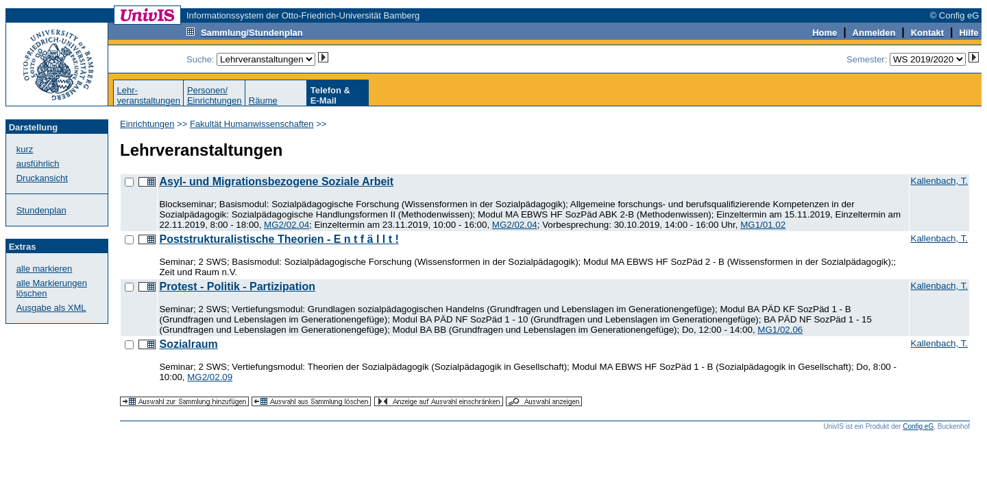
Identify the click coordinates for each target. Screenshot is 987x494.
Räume (263, 100)
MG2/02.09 (209, 377)
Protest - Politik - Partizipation (237, 286)
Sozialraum (188, 344)
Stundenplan (41, 210)
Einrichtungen (147, 124)
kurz (25, 149)
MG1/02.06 (780, 330)
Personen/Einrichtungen (214, 95)
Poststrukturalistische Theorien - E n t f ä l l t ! (278, 239)
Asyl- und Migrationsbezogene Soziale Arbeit (276, 181)
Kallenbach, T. (939, 181)
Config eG (918, 426)
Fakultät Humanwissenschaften (252, 124)
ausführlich (38, 163)
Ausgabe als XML (51, 308)
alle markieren (44, 268)
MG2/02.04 (286, 225)
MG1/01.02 (762, 225)
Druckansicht (42, 178)
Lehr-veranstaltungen (148, 95)
